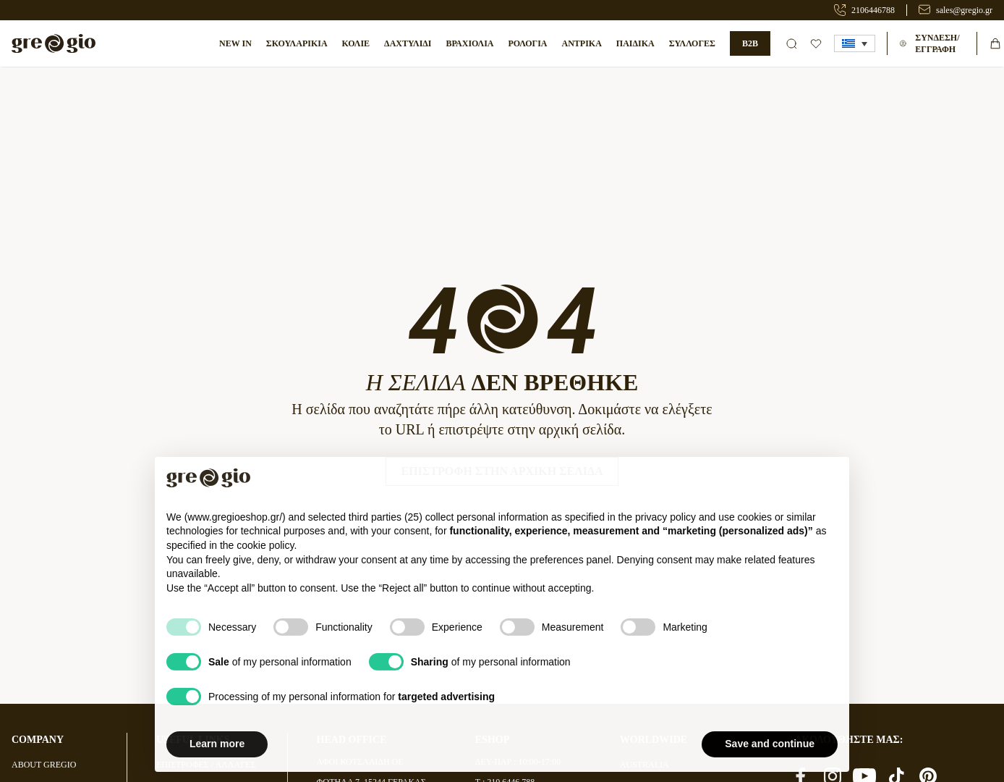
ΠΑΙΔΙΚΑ (635, 43)
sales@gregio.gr (964, 10)
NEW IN (235, 43)
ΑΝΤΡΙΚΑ (581, 43)
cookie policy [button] (265, 578)
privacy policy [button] (665, 549)
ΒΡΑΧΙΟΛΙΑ (470, 43)
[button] (854, 43)
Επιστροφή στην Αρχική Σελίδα (502, 471)
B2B (750, 43)
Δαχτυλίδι (407, 43)
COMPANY (38, 739)
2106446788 (873, 10)
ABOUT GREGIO (44, 765)
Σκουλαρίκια (297, 43)
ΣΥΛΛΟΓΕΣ (692, 43)
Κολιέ (356, 43)
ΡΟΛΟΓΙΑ (527, 43)
